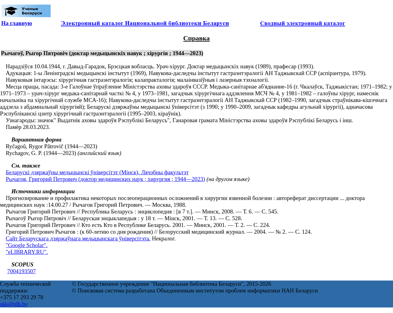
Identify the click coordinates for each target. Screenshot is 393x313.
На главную (16, 23)
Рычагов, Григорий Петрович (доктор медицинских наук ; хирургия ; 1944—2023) (105, 179)
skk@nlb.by (14, 304)
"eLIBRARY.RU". (27, 252)
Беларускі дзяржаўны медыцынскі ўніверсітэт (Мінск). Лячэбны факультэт (97, 172)
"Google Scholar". (27, 245)
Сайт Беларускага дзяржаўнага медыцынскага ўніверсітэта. (78, 238)
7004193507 (21, 271)
